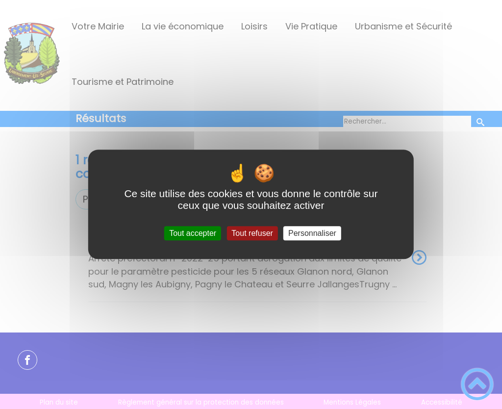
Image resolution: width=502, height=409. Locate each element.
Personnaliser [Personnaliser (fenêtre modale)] (312, 233)
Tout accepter (192, 233)
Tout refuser (252, 233)
